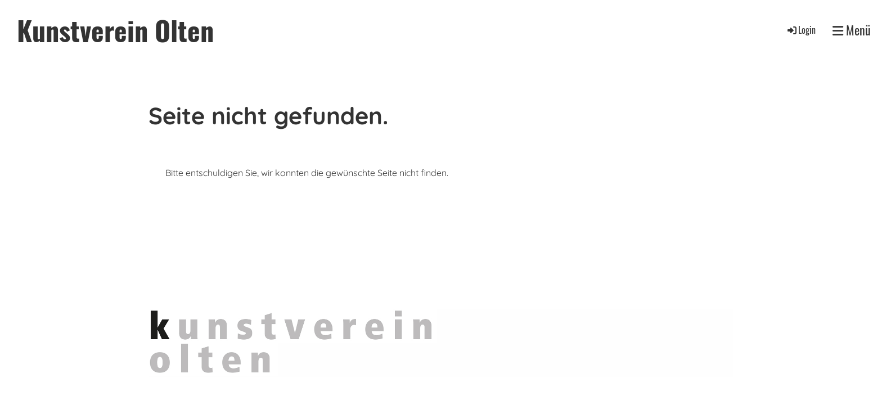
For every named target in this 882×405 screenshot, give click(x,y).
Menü (851, 30)
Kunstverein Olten (115, 30)
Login (801, 30)
